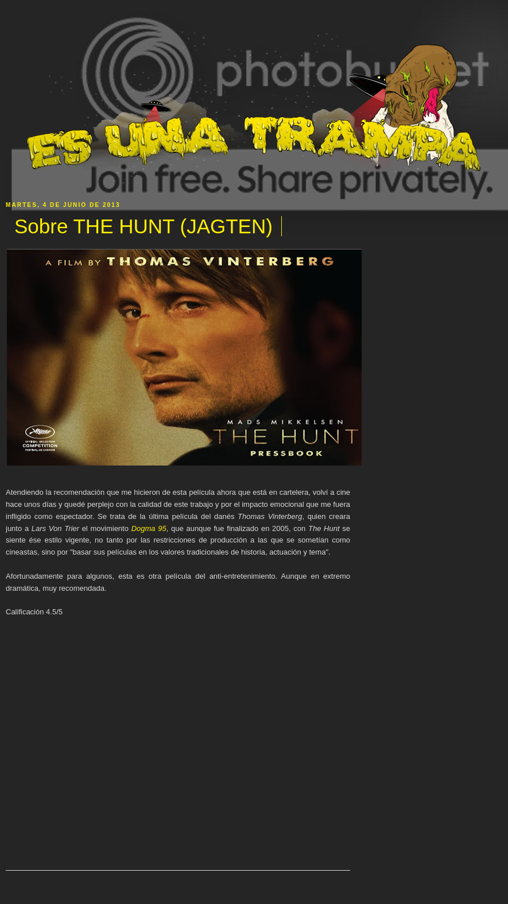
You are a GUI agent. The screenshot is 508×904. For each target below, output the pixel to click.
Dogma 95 (148, 528)
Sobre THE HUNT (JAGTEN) (143, 226)
